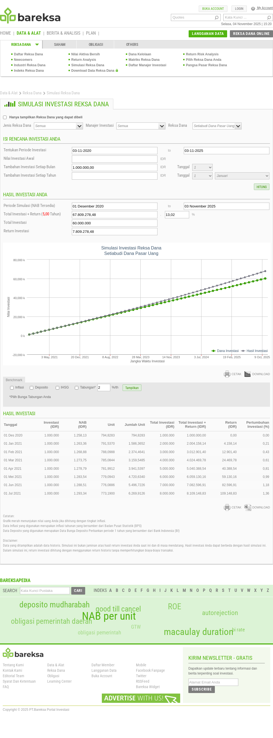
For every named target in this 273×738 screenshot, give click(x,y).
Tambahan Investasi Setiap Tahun (30, 175)
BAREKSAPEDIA (15, 580)
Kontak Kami (12, 670)
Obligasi (53, 676)
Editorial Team (13, 676)
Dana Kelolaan (140, 54)
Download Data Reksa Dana (92, 71)
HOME (5, 33)
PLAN (91, 33)
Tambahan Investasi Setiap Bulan (29, 166)
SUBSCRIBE (202, 689)
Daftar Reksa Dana (28, 54)
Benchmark (14, 380)
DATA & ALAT (29, 33)
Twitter (141, 676)
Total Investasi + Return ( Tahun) (32, 214)
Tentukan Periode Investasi (25, 149)
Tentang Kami (13, 665)
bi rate (238, 629)
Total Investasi (15, 222)
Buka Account (101, 676)
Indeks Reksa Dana (29, 71)
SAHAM (60, 44)
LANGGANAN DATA (208, 33)
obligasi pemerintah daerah (51, 621)
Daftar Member (102, 665)
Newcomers (23, 60)
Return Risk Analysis (202, 54)
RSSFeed (142, 681)
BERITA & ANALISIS (63, 33)
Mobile (141, 665)
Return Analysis (83, 60)
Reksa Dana (32, 93)
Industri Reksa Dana (29, 65)
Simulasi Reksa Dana (87, 65)
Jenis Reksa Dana (17, 125)
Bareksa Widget (148, 687)
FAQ (6, 687)
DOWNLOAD (257, 374)
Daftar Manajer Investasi (147, 65)
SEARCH (10, 590)
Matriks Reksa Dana (144, 60)
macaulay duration (198, 632)
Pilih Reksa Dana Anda (203, 60)
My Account (262, 8)
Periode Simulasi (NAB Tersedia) (29, 205)
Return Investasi (16, 230)
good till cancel (118, 609)
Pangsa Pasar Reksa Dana (206, 65)
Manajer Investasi (100, 125)
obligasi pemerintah (99, 632)
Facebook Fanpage (150, 670)
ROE (174, 607)
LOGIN (239, 9)
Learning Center (59, 681)
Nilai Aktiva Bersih (85, 54)
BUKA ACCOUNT (213, 9)
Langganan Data (104, 670)
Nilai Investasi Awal (19, 158)
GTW (136, 626)
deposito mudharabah (54, 605)
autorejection (220, 612)
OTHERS (132, 44)
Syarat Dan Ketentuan (19, 681)
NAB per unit (109, 616)
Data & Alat (8, 93)
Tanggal (183, 166)
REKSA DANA (21, 44)
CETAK (232, 374)
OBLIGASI (96, 44)
